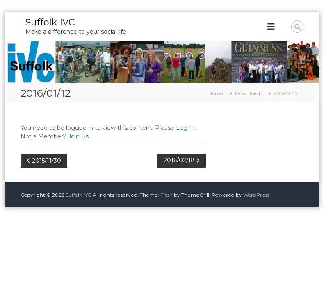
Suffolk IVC (50, 22)
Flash (166, 195)
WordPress (256, 195)
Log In (185, 128)
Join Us (78, 136)
